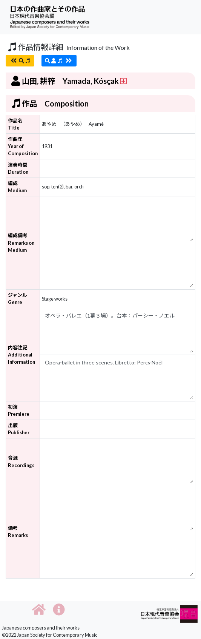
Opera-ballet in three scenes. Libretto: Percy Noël (117, 378)
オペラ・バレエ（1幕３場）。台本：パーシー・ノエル (117, 331)
